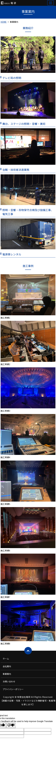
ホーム (6, 658)
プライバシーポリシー (13, 689)
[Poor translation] (11, 725)
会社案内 (7, 666)
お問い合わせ (9, 681)
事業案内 (7, 673)
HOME (4, 21)
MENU (50, 4)
